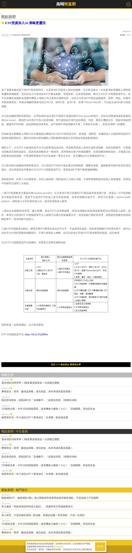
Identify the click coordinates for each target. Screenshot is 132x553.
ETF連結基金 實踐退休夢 (20, 35)
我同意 (100, 546)
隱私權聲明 (59, 546)
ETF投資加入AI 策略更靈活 (23, 23)
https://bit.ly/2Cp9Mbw (36, 334)
